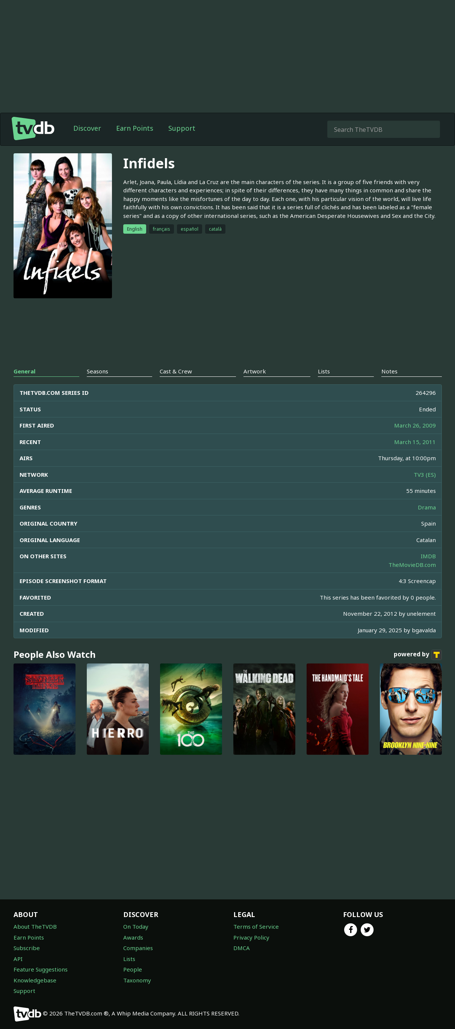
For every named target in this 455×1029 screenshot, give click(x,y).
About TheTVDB (35, 926)
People (132, 969)
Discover (87, 128)
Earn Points (134, 128)
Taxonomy (137, 980)
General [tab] (24, 371)
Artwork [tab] (254, 371)
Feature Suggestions (41, 969)
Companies (138, 948)
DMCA (241, 948)
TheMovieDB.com (412, 564)
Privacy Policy (251, 937)
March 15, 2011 (415, 442)
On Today (135, 926)
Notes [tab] (389, 371)
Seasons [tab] (97, 371)
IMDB (428, 556)
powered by (418, 655)
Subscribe (27, 948)
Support (181, 128)
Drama (427, 507)
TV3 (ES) (425, 474)
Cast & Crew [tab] (176, 371)
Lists (129, 959)
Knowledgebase (35, 980)
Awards (133, 937)
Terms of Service (256, 926)
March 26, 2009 (415, 425)
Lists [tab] (324, 371)
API (18, 959)
